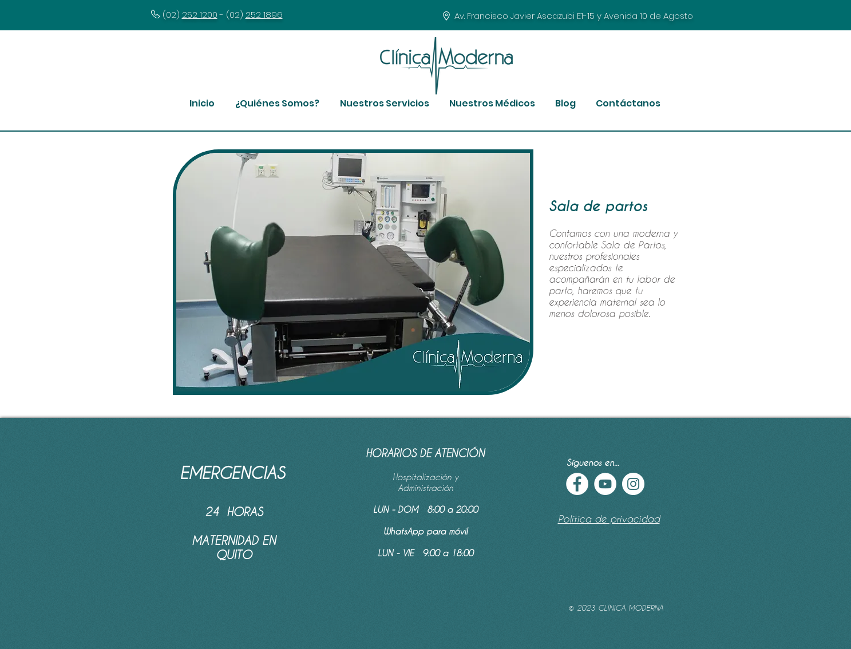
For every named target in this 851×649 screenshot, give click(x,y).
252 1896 (264, 15)
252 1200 (199, 15)
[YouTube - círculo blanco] (605, 484)
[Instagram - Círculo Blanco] (633, 484)
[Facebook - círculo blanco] (577, 484)
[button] (277, 103)
